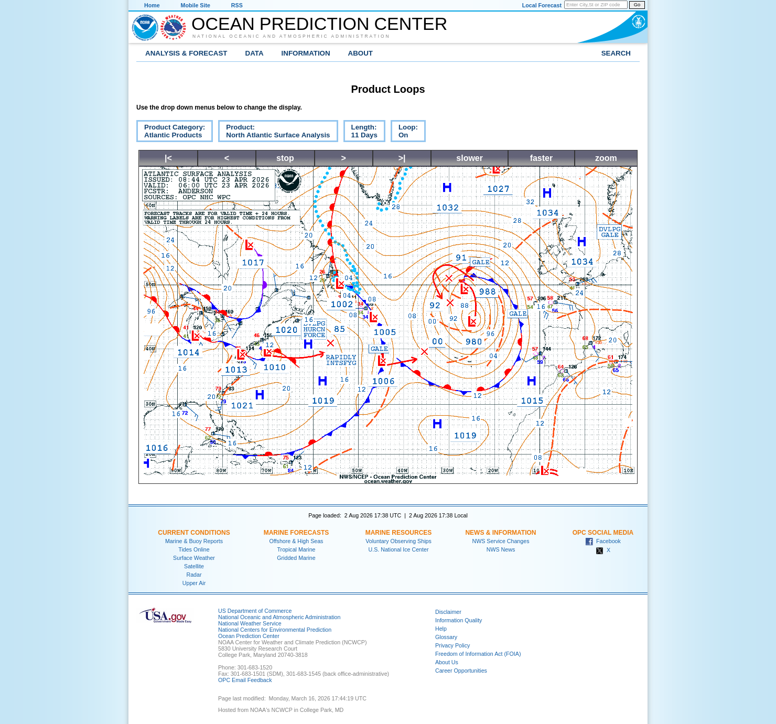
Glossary (446, 637)
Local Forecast (542, 5)
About (360, 53)
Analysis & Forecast (186, 53)
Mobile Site (195, 5)
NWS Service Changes (501, 541)
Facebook (603, 541)
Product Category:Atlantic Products (170, 132)
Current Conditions (194, 532)
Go (637, 4)
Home (152, 5)
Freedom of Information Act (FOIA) (478, 654)
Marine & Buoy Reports (194, 541)
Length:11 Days (360, 132)
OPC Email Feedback (245, 680)
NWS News (501, 549)
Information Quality (458, 620)
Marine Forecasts (296, 532)
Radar (193, 574)
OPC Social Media (603, 532)
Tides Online (193, 549)
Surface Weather (194, 558)
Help (441, 628)
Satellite (194, 566)
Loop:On (404, 132)
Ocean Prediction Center (319, 24)
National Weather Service (250, 623)
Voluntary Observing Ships (398, 541)
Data (254, 53)
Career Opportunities (461, 670)
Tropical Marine (296, 549)
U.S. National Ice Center (399, 549)
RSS (237, 5)
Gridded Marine (296, 558)
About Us (446, 662)
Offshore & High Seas (297, 541)
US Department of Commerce (255, 611)
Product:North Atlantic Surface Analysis (274, 132)
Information (306, 53)
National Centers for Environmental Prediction (274, 629)
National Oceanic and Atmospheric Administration (291, 36)
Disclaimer (448, 612)
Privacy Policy (452, 645)
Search (616, 53)
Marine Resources (398, 532)
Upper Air (194, 583)
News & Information (500, 532)
